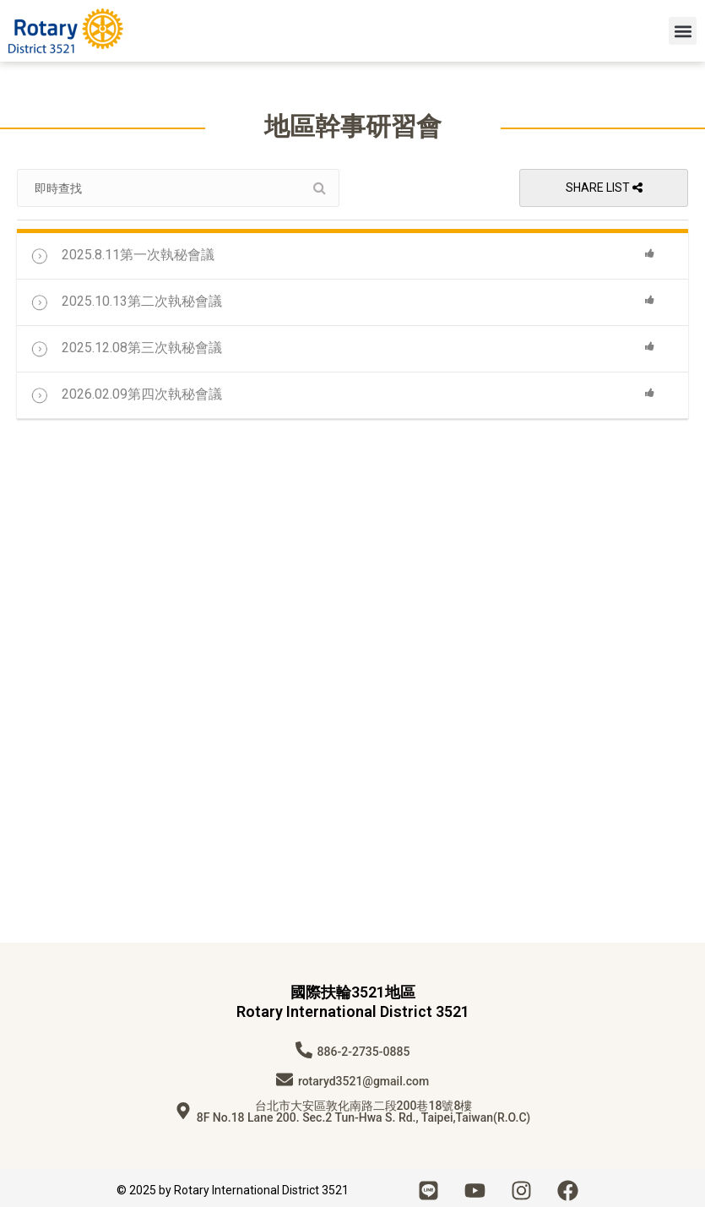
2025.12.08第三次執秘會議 (126, 344)
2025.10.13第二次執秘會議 (126, 298)
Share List (604, 188)
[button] (683, 31)
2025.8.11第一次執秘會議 (122, 252)
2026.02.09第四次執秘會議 (126, 391)
